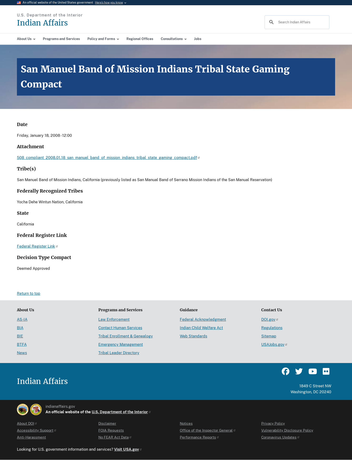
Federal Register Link (37, 246)
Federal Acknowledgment (203, 319)
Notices (186, 423)
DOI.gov (270, 319)
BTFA (22, 344)
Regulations (271, 328)
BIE (20, 336)
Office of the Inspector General (208, 430)
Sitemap (268, 336)
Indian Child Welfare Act (201, 328)
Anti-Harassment (31, 437)
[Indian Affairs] (69, 23)
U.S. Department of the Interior (121, 412)
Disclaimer (107, 423)
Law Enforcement (114, 319)
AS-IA (22, 319)
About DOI (27, 423)
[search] (296, 22)
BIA (20, 328)
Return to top (28, 293)
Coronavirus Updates (280, 437)
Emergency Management (120, 344)
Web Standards (193, 336)
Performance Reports (199, 437)
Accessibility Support (37, 430)
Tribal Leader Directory (118, 353)
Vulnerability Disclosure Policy (287, 430)
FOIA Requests (111, 430)
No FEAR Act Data (115, 437)
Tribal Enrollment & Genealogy (125, 336)
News (22, 353)
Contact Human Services (120, 328)
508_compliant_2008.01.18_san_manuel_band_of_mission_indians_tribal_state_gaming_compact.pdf (108, 157)
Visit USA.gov (128, 449)
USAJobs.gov (274, 344)
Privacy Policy (273, 423)
